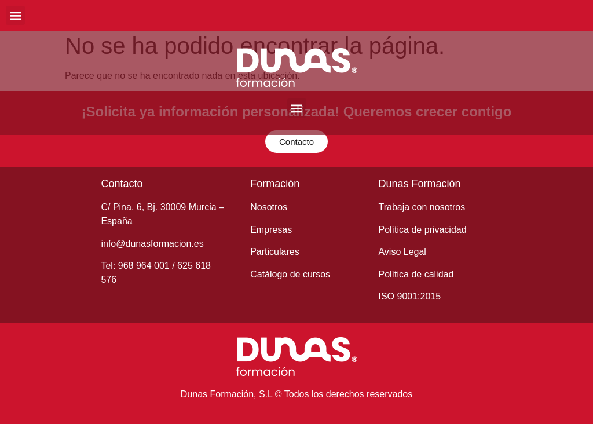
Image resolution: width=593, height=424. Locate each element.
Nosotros (268, 207)
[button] (15, 15)
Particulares (274, 252)
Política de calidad (415, 274)
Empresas (271, 230)
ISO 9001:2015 (409, 296)
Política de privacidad (422, 230)
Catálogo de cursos (290, 274)
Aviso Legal (402, 252)
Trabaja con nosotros (421, 207)
